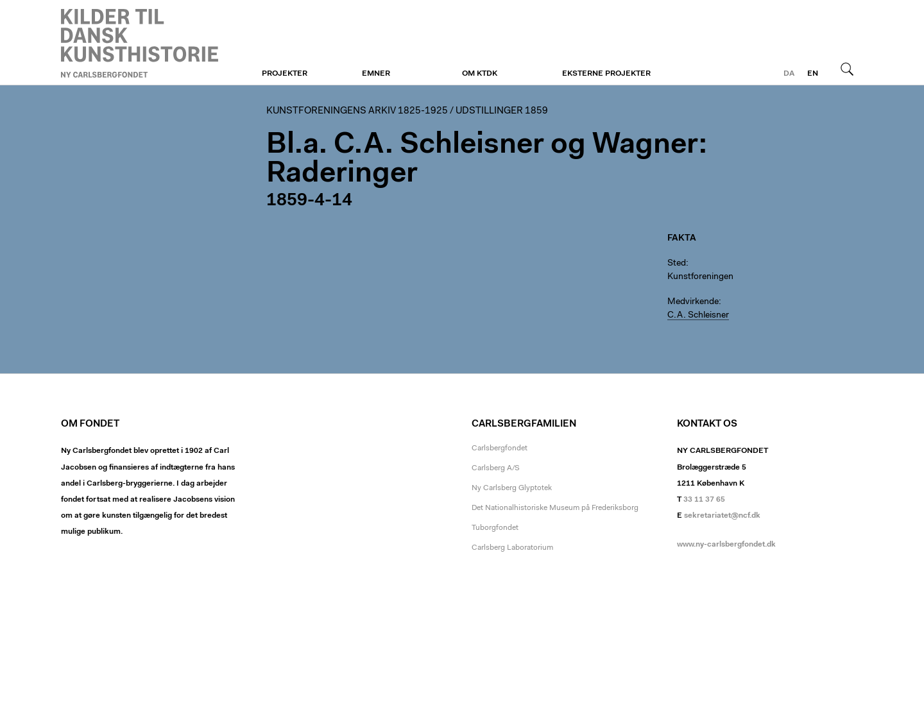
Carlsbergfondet (499, 448)
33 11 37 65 (704, 500)
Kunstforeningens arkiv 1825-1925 (357, 111)
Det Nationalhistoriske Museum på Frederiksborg (555, 508)
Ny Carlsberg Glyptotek (512, 488)
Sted (676, 263)
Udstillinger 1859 (502, 111)
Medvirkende (693, 302)
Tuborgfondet (495, 528)
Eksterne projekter (606, 74)
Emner (376, 74)
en (812, 74)
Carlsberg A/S (496, 468)
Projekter (284, 74)
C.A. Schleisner (698, 315)
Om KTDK (479, 74)
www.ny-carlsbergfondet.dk (726, 545)
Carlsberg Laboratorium (512, 548)
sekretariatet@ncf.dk (722, 516)
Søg (847, 69)
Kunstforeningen (139, 43)
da (788, 74)
